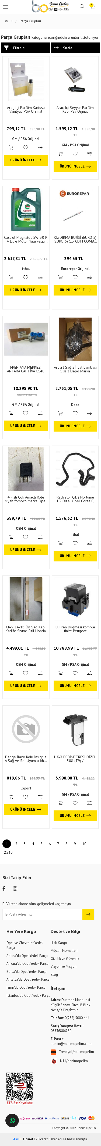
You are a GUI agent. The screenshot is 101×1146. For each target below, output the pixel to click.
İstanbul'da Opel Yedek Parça (28, 995)
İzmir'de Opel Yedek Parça (26, 987)
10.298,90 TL (26, 391)
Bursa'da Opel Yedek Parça (26, 971)
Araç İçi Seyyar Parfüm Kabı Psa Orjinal (75, 109)
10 (84, 843)
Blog (54, 974)
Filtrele (14, 47)
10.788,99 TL (75, 651)
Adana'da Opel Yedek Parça (27, 955)
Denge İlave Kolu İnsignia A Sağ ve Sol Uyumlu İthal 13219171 (26, 758)
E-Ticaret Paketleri (48, 1139)
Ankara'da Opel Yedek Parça (27, 963)
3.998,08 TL (75, 780)
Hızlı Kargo (59, 943)
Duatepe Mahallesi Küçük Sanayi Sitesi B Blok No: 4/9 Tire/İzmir (70, 1005)
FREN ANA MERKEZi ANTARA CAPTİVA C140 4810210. (25, 369)
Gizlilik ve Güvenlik (65, 958)
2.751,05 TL (75, 391)
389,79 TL (26, 518)
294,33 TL (75, 258)
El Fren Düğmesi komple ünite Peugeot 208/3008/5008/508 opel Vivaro (75, 629)
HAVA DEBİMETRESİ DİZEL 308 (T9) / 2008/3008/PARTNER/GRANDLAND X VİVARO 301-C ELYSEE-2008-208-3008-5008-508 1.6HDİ (75, 758)
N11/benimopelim (69, 1061)
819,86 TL (26, 778)
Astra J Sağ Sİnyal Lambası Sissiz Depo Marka (75, 369)
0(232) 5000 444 (70, 1018)
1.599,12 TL (75, 131)
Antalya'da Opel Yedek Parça (28, 979)
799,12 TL (26, 128)
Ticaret (23, 1139)
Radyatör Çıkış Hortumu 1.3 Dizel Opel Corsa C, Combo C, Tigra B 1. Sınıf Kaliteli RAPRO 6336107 (75, 499)
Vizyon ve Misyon (63, 966)
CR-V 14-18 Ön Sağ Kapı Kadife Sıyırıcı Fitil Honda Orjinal (26, 629)
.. (94, 843)
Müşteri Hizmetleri (64, 950)
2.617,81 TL (25, 258)
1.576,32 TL (75, 521)
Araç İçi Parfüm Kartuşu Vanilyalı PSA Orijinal (26, 109)
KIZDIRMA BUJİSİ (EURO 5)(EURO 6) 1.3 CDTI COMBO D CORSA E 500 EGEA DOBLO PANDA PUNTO (75, 239)
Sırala (63, 47)
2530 (8, 852)
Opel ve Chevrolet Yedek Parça (24, 945)
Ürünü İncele (25, 160)
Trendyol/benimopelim (72, 1052)
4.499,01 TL (26, 651)
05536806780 (67, 1028)
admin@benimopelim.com (71, 1041)
